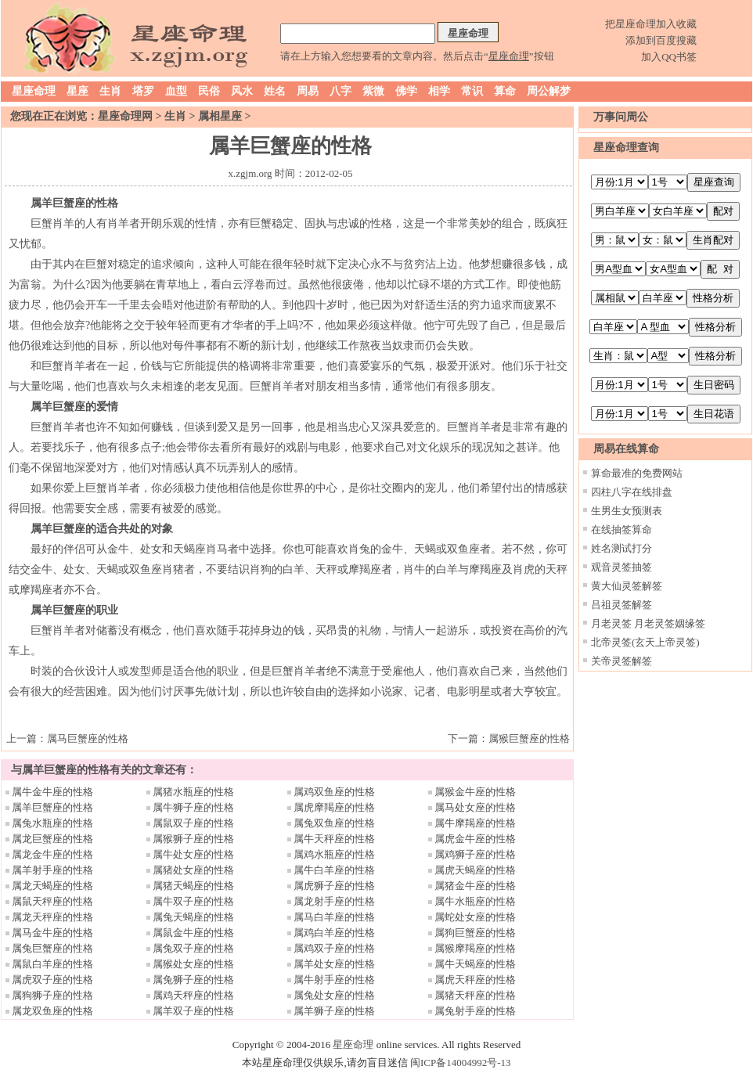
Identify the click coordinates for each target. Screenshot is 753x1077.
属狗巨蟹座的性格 (475, 932)
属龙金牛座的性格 (52, 854)
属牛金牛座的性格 (52, 792)
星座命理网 (125, 116)
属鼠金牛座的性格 (193, 932)
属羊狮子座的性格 (334, 1011)
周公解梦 (549, 91)
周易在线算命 (626, 449)
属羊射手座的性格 (52, 870)
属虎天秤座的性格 (475, 979)
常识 (472, 91)
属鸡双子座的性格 (334, 948)
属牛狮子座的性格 (193, 807)
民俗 (209, 91)
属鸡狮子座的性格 (475, 854)
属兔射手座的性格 (475, 1011)
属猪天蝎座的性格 (193, 885)
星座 (77, 91)
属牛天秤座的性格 (334, 839)
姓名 (275, 91)
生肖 (110, 91)
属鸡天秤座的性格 (193, 995)
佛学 (406, 91)
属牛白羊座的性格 (334, 870)
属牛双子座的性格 (193, 901)
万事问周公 (620, 117)
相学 (439, 91)
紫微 (373, 91)
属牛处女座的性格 (193, 854)
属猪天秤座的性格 (475, 995)
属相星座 (220, 116)
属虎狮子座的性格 (334, 885)
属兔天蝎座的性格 (193, 917)
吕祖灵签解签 (621, 605)
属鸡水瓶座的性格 (334, 854)
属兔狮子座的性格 (193, 979)
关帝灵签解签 (621, 661)
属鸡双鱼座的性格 (334, 792)
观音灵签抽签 (621, 567)
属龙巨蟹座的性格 (52, 839)
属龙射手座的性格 (334, 901)
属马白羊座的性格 (334, 917)
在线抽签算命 (621, 529)
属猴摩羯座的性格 (475, 948)
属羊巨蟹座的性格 (52, 807)
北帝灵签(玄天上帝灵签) (645, 642)
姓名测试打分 (621, 548)
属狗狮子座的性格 (52, 995)
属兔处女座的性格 (334, 995)
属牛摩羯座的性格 (475, 823)
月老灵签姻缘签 (669, 623)
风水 (242, 91)
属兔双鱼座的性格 (334, 823)
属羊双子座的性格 (193, 1011)
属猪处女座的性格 (193, 870)
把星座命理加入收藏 (651, 24)
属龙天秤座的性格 (52, 917)
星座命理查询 (626, 147)
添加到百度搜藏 (661, 40)
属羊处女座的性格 (334, 964)
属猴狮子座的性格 (193, 839)
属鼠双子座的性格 (193, 823)
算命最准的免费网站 (637, 473)
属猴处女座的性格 (193, 964)
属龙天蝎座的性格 (52, 885)
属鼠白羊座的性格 (52, 964)
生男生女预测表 (626, 511)
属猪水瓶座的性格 (193, 792)
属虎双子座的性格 (52, 979)
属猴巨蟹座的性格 (529, 738)
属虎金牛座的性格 (475, 839)
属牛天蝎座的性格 (475, 964)
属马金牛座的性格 (52, 932)
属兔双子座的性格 (193, 948)
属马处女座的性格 (475, 807)
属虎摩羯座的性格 (334, 807)
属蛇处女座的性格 (475, 917)
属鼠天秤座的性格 (52, 901)
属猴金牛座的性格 (475, 792)
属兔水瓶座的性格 (52, 823)
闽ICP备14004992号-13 (460, 1062)
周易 (308, 91)
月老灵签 (611, 623)
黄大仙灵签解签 (626, 586)
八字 (340, 91)
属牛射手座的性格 (334, 979)
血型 (176, 91)
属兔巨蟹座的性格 (52, 948)
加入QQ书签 (669, 57)
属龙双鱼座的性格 (52, 1011)
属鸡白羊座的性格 (334, 932)
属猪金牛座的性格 (475, 885)
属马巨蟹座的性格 (87, 738)
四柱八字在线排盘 (631, 492)
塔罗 (143, 91)
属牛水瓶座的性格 (475, 901)
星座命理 (34, 91)
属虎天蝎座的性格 (475, 870)
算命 (505, 91)
